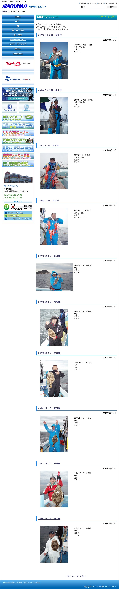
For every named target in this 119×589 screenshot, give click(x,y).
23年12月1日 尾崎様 (49, 302)
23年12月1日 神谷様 (49, 519)
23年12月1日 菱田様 (49, 408)
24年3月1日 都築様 (48, 201)
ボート (18, 49)
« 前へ (68, 576)
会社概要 (101, 3)
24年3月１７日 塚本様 (50, 90)
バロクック (18, 54)
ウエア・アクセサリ (18, 44)
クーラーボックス (18, 40)
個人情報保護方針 (111, 3)
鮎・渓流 (18, 35)
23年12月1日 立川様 (49, 353)
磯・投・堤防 (18, 30)
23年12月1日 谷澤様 (49, 463)
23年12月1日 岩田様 (49, 256)
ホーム (18, 17)
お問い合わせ (92, 3)
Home (4, 11)
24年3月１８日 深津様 (50, 35)
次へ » (84, 576)
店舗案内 (83, 3)
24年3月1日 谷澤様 (48, 145)
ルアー (18, 21)
